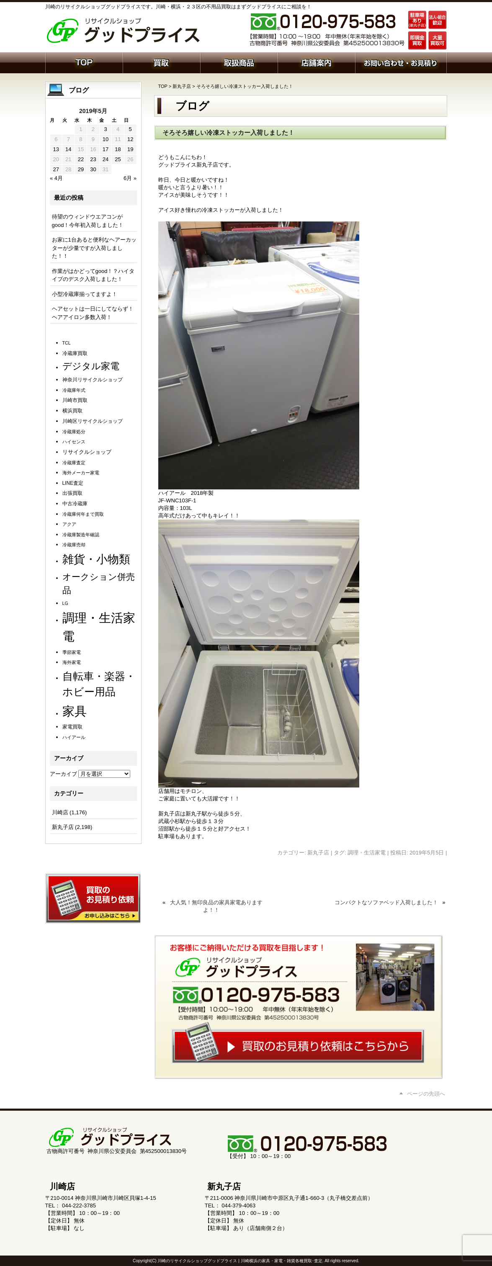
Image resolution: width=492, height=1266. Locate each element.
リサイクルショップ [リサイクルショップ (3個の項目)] (86, 452)
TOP (162, 86)
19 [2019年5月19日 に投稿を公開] (130, 149)
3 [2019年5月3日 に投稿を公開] (105, 129)
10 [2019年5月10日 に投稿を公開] (105, 139)
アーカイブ (63, 774)
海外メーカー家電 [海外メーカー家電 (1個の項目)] (80, 472)
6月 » (130, 178)
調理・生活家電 (367, 852)
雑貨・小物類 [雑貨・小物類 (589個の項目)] (96, 559)
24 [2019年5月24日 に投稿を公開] (105, 159)
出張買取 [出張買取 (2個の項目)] (72, 493)
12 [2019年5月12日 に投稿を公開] (130, 139)
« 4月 (56, 178)
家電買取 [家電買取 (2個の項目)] (72, 727)
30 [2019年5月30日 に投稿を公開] (93, 169)
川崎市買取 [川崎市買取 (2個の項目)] (75, 400)
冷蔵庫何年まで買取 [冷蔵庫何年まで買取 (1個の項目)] (83, 514)
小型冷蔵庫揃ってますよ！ (84, 294)
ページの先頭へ (426, 1094)
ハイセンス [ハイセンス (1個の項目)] (73, 441)
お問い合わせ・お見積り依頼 (401, 62)
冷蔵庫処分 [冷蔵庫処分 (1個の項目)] (73, 431)
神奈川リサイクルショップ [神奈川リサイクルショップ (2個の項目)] (92, 380)
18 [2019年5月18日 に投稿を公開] (118, 149)
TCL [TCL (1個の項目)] (66, 342)
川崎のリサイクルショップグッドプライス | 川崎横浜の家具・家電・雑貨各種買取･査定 (239, 1260)
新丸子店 (182, 86)
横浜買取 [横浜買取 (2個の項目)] (72, 411)
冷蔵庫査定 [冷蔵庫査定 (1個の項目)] (73, 462)
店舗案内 (316, 62)
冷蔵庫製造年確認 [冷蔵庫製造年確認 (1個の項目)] (80, 534)
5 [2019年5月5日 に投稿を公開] (130, 129)
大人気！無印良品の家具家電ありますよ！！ (216, 906)
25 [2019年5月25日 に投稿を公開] (118, 159)
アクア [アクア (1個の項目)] (69, 524)
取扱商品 (239, 62)
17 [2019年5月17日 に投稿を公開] (105, 149)
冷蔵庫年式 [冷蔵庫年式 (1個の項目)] (73, 390)
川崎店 (60, 812)
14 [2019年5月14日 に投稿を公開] (68, 149)
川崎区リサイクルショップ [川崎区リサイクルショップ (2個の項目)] (92, 421)
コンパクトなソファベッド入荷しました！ (386, 902)
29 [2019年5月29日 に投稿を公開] (81, 169)
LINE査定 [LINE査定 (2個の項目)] (72, 483)
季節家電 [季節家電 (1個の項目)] (71, 652)
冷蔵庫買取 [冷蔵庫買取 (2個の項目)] (75, 353)
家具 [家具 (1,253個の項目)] (74, 711)
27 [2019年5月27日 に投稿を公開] (56, 169)
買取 (161, 62)
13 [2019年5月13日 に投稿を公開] (56, 149)
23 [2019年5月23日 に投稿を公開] (93, 159)
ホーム (84, 62)
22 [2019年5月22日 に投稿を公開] (81, 159)
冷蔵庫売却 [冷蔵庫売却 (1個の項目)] (73, 544)
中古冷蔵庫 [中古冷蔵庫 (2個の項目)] (75, 504)
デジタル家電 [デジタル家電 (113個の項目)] (90, 366)
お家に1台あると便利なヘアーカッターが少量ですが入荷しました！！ (94, 248)
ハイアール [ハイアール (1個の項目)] (73, 737)
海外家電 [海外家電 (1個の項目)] (71, 662)
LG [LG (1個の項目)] (65, 603)
